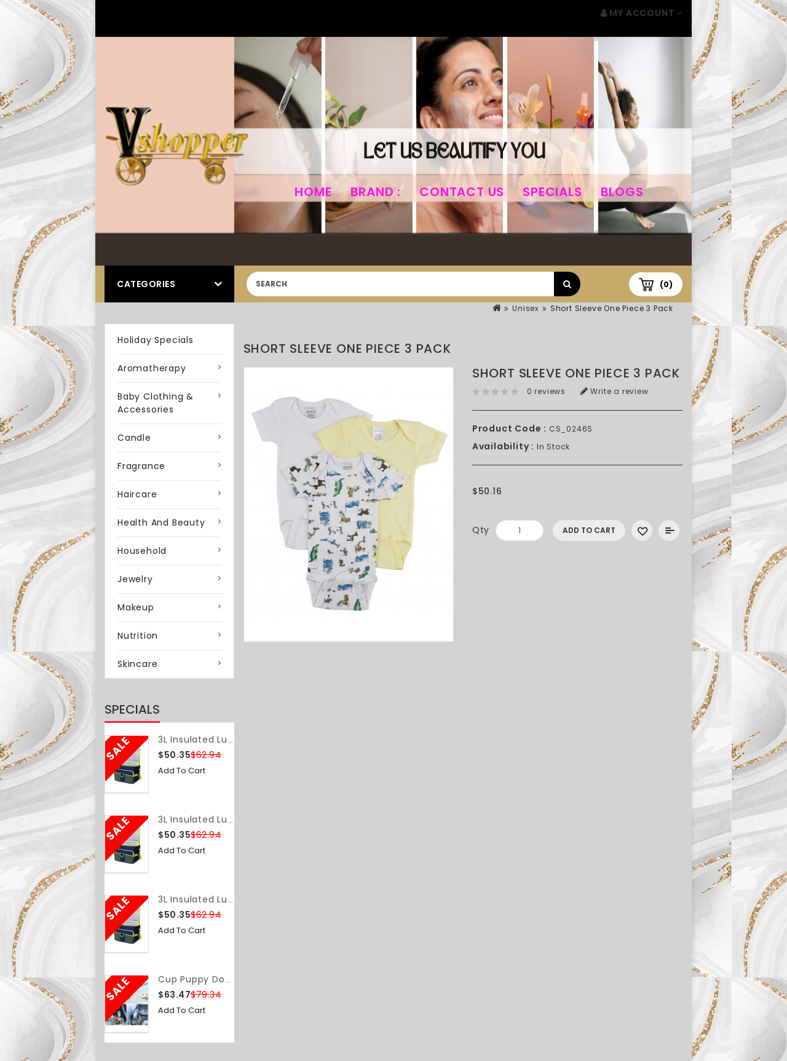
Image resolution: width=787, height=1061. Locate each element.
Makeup (135, 607)
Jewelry (135, 579)
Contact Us (461, 191)
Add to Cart (181, 770)
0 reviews (546, 391)
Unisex (525, 308)
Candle (134, 438)
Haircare (137, 494)
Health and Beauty (161, 522)
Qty (480, 530)
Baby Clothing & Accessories (155, 403)
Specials (552, 191)
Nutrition (137, 635)
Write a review (614, 391)
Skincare (137, 664)
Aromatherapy (151, 368)
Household (142, 551)
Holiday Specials (155, 340)
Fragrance (141, 466)
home (313, 191)
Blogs (622, 191)
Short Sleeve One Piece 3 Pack (611, 308)
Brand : (375, 191)
